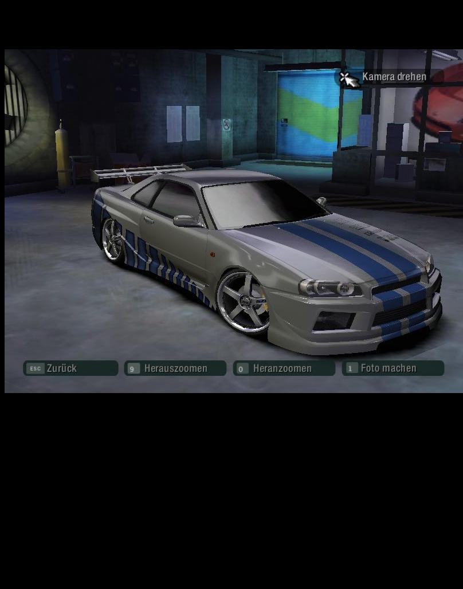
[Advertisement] (232, 483)
